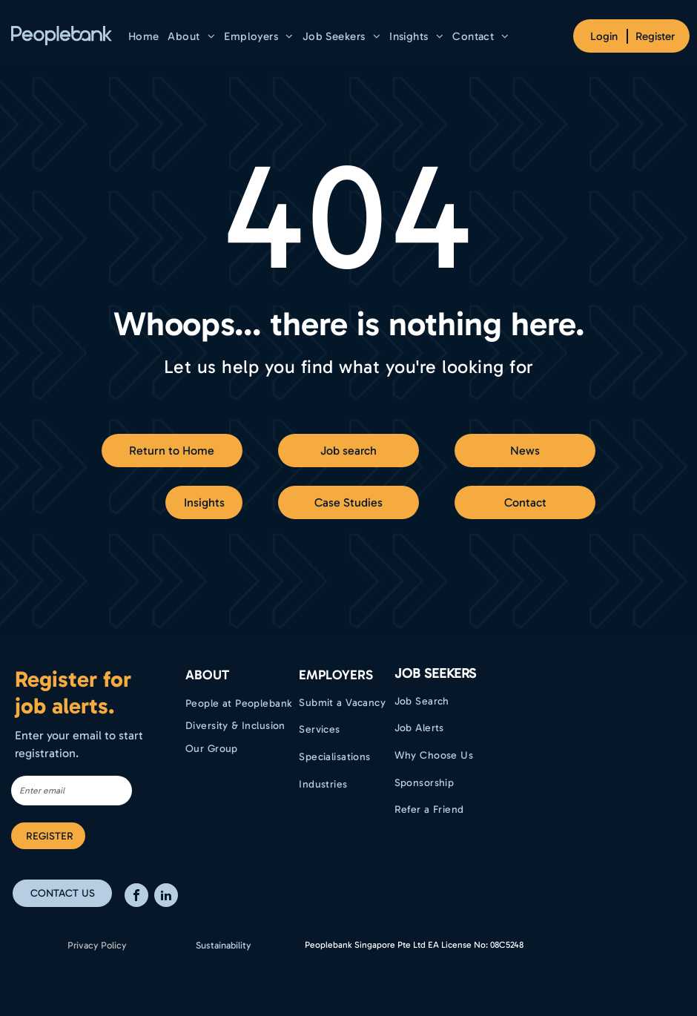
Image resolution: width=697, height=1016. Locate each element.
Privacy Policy (97, 945)
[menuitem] (144, 36)
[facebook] (136, 897)
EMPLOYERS (336, 675)
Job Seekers (435, 673)
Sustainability (223, 945)
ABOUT (207, 675)
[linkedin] (166, 897)
